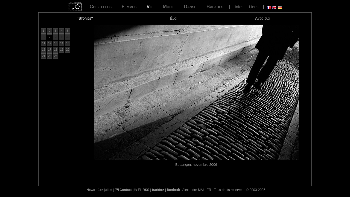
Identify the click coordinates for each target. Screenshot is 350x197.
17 (49, 49)
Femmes (128, 6)
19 (61, 49)
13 (55, 43)
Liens (253, 7)
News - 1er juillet (99, 190)
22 (49, 55)
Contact (123, 190)
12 (49, 43)
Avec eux (262, 18)
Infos (239, 7)
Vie (150, 6)
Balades (214, 6)
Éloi (173, 18)
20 (67, 49)
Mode (168, 6)
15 (67, 43)
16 (43, 49)
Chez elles (101, 6)
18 (55, 49)
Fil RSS (142, 190)
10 (67, 37)
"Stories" (85, 18)
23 (55, 55)
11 (43, 43)
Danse (190, 6)
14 (61, 43)
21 (43, 55)
